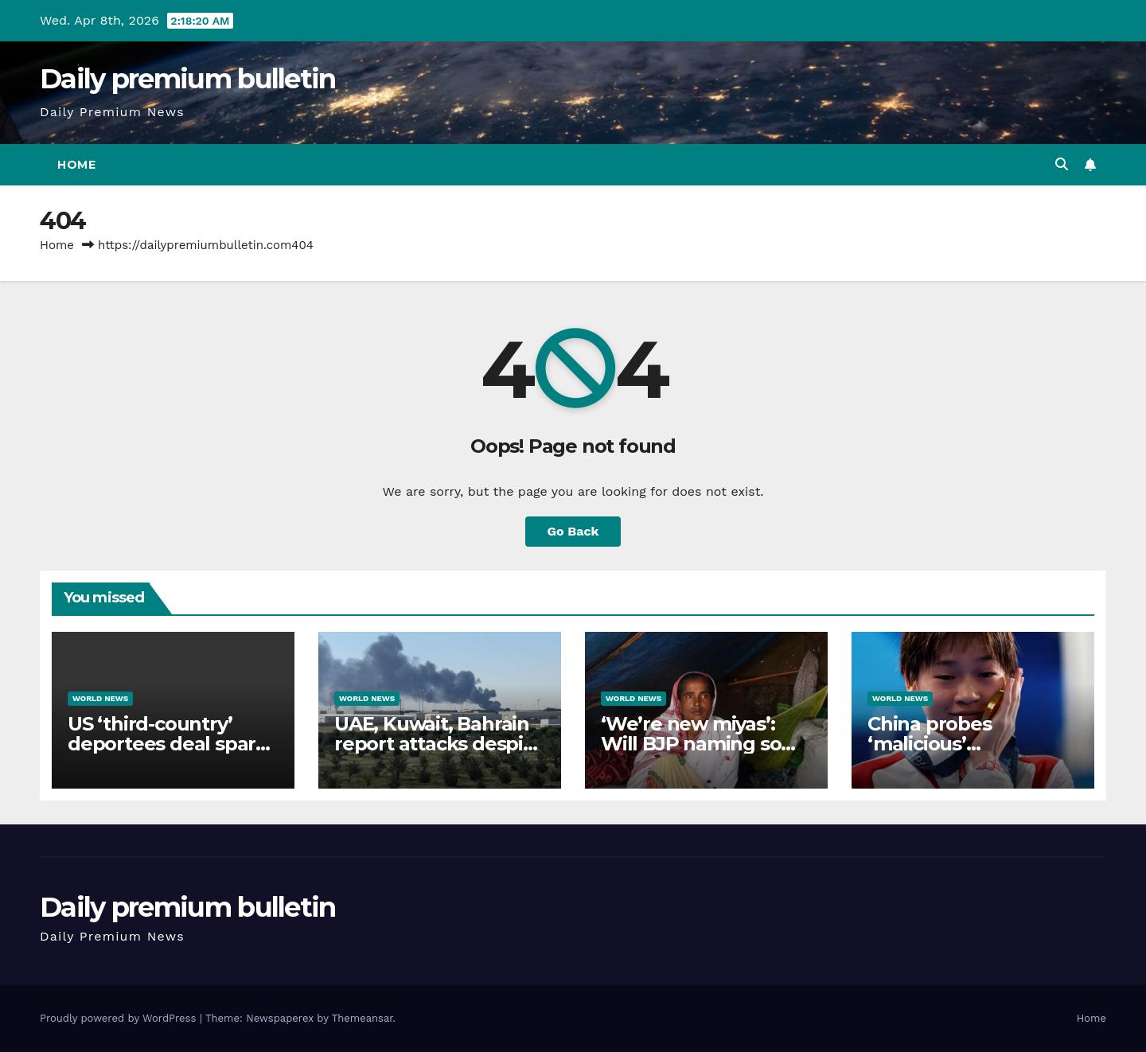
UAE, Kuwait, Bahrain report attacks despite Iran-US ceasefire (438, 743)
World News (100, 698)
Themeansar (362, 1018)
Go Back (573, 531)
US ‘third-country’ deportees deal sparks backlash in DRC (172, 743)
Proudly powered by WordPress (120, 1018)
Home (76, 165)
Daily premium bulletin (188, 78)
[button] (1061, 164)
